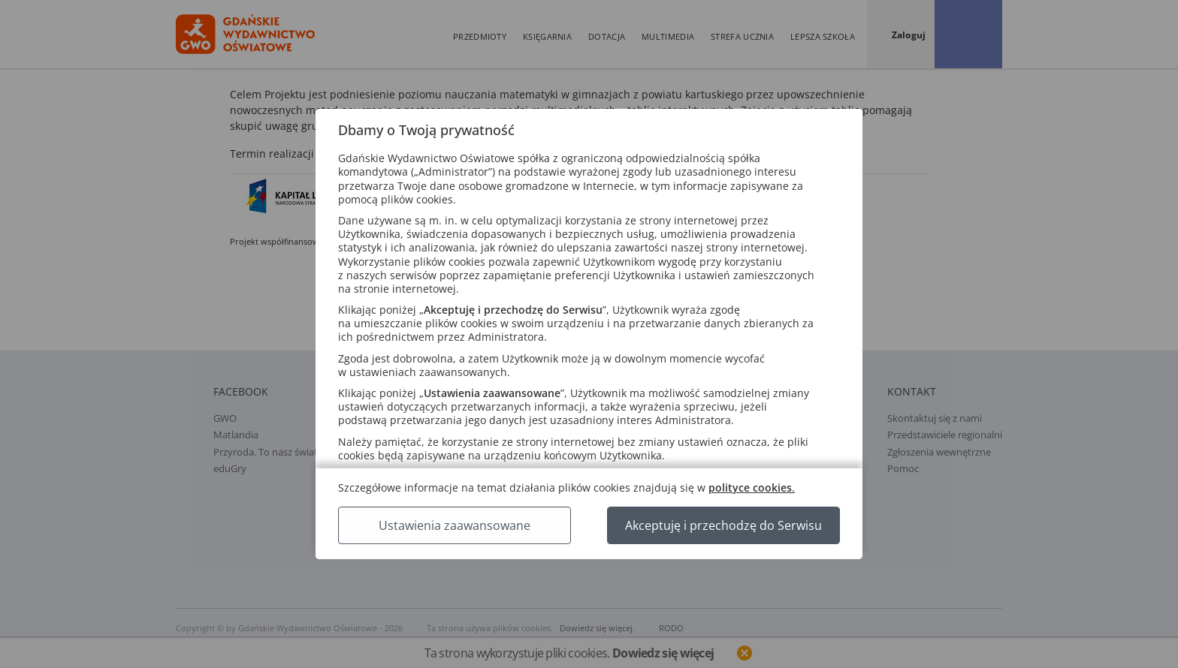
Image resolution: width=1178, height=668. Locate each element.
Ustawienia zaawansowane (454, 525)
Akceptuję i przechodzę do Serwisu (723, 525)
